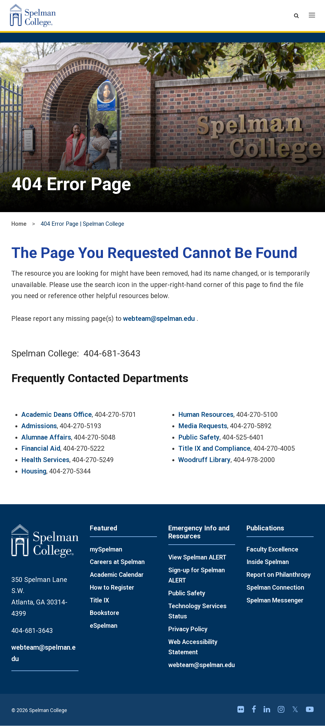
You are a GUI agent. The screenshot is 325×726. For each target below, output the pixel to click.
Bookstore (104, 613)
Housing (33, 471)
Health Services (45, 460)
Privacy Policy (188, 629)
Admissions (39, 426)
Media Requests (202, 426)
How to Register (112, 587)
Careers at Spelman (117, 562)
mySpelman (106, 549)
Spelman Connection (275, 587)
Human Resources (205, 415)
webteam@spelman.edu (159, 319)
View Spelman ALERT (197, 557)
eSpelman (103, 625)
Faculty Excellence (272, 549)
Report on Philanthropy (279, 575)
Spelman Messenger (275, 600)
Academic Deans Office (56, 415)
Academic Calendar (117, 575)
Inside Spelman (268, 562)
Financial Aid (40, 449)
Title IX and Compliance (214, 449)
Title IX (99, 600)
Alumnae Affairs (46, 437)
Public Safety (199, 437)
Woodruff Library (204, 460)
